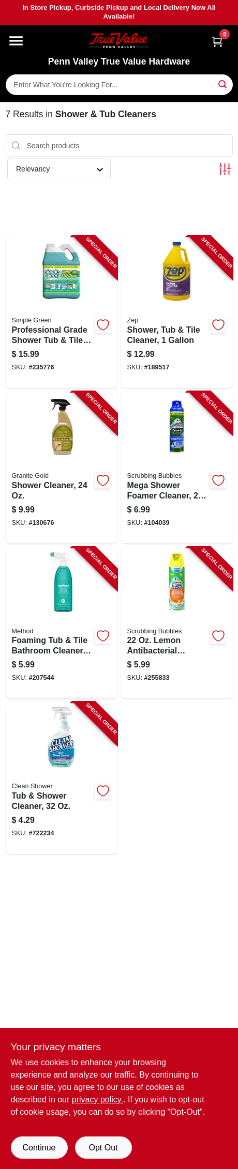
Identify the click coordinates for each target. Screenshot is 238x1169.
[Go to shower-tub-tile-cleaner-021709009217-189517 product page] (177, 312)
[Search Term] (119, 84)
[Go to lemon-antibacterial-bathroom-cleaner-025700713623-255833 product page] (177, 623)
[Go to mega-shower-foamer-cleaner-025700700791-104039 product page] (177, 467)
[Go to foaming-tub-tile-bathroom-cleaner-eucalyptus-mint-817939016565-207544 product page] (61, 623)
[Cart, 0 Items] (217, 41)
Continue (38, 1147)
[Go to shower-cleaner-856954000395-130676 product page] (61, 467)
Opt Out (102, 1147)
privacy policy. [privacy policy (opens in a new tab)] (97, 1099)
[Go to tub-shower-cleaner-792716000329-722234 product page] (61, 778)
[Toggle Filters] (225, 169)
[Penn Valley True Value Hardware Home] (119, 40)
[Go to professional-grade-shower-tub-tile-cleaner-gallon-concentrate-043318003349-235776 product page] (61, 312)
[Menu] (16, 41)
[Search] (223, 83)
